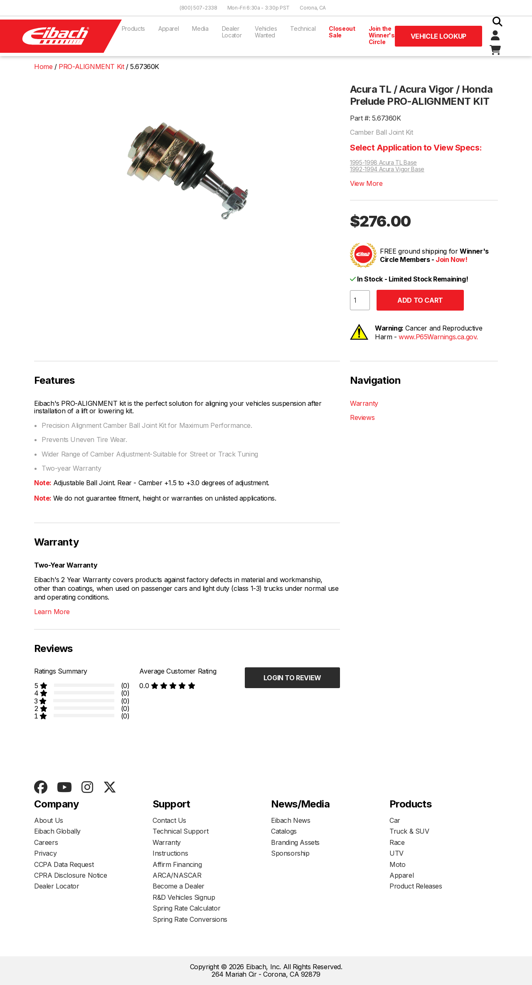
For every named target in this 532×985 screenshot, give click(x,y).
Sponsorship (290, 853)
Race (396, 842)
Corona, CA (313, 8)
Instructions (170, 853)
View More (366, 183)
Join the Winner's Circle (382, 35)
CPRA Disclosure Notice (70, 875)
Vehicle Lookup (438, 36)
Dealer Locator (232, 32)
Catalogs (284, 831)
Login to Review (292, 678)
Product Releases (415, 886)
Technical (302, 28)
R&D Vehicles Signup (184, 897)
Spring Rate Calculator (186, 908)
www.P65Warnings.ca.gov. (438, 337)
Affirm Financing (177, 864)
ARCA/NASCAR (177, 875)
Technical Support (180, 831)
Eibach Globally (57, 831)
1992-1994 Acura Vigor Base (387, 169)
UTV (396, 853)
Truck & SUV (409, 831)
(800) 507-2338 (198, 8)
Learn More (52, 611)
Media (200, 28)
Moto (397, 864)
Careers (46, 842)
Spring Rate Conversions (190, 919)
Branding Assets (295, 842)
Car (394, 820)
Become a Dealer (178, 886)
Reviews (362, 417)
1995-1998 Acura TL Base (383, 162)
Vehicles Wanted (266, 32)
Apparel (168, 28)
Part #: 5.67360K (375, 118)
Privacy (45, 853)
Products (133, 28)
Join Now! (451, 259)
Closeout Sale (342, 32)
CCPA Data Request (64, 864)
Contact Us (169, 820)
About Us (48, 820)
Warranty (364, 403)
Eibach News (290, 820)
